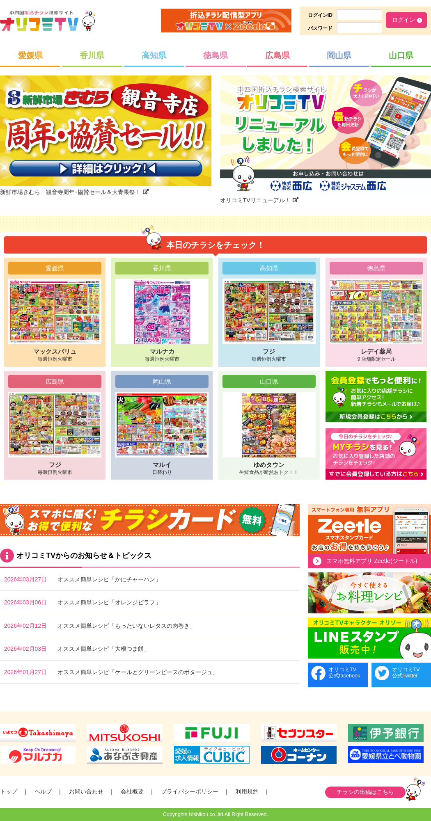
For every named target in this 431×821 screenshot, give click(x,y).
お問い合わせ (86, 791)
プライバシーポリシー (189, 791)
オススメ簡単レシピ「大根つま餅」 (103, 648)
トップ (8, 791)
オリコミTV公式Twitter (406, 673)
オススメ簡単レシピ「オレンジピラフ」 (109, 602)
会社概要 (132, 791)
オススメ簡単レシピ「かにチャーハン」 (109, 579)
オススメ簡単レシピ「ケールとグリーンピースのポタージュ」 (137, 672)
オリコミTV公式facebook (344, 673)
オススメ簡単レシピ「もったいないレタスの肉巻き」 (126, 625)
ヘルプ (43, 791)
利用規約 (247, 791)
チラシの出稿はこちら (365, 792)
